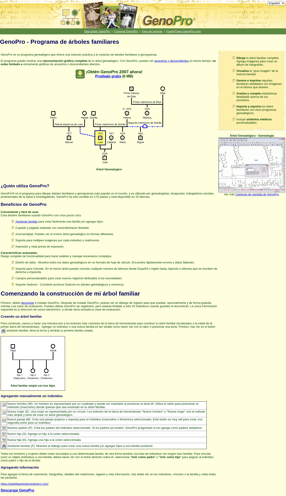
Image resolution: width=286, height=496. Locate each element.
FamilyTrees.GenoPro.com (183, 31)
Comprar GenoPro (126, 31)
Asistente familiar (26, 221)
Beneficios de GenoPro (23, 204)
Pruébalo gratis (108, 76)
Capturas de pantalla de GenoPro (257, 194)
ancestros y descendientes (171, 61)
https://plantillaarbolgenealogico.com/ (24, 484)
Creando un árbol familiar (21, 316)
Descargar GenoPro (97, 31)
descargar (27, 302)
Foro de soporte (152, 31)
